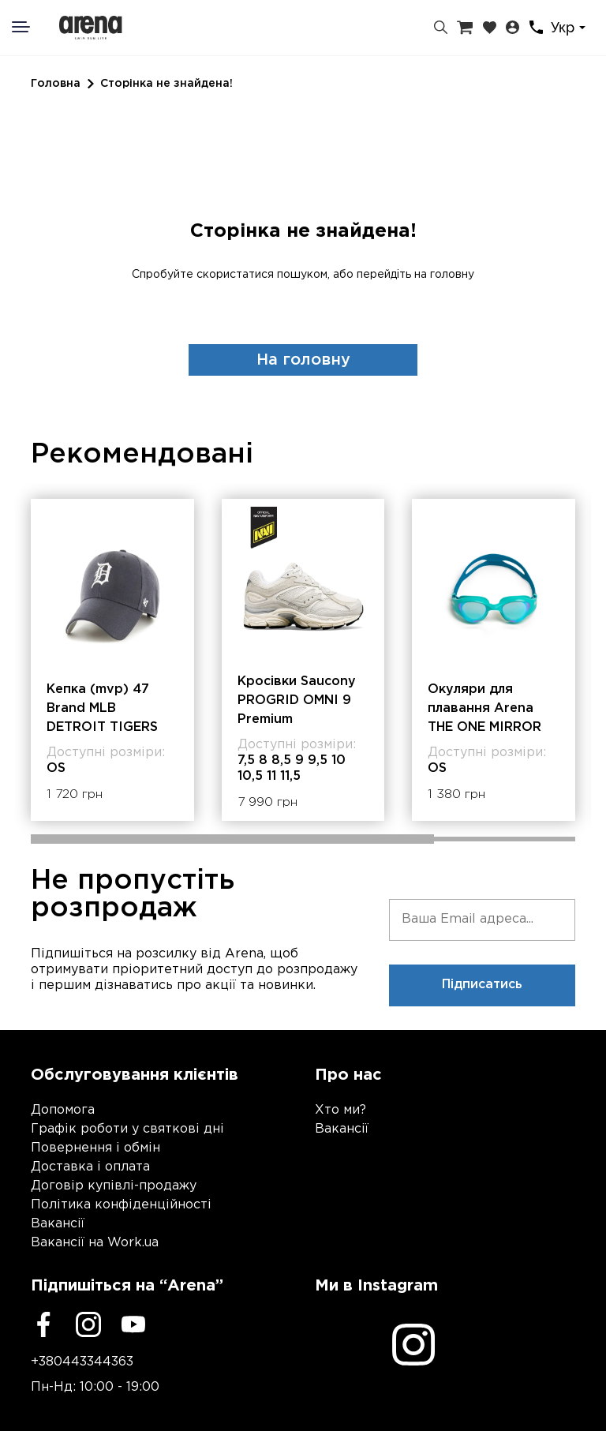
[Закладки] (489, 27)
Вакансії (57, 1224)
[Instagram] (88, 1324)
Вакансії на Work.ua (95, 1243)
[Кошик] (464, 27)
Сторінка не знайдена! (166, 83)
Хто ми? (340, 1110)
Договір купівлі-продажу (113, 1186)
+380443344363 (82, 1362)
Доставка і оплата (90, 1167)
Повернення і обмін (95, 1148)
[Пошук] (440, 28)
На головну (303, 360)
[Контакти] (536, 27)
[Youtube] (133, 1324)
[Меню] (31, 27)
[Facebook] (43, 1324)
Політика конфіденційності (121, 1205)
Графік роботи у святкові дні (127, 1129)
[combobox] (570, 28)
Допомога (63, 1110)
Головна (55, 83)
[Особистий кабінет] (512, 28)
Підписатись (482, 985)
